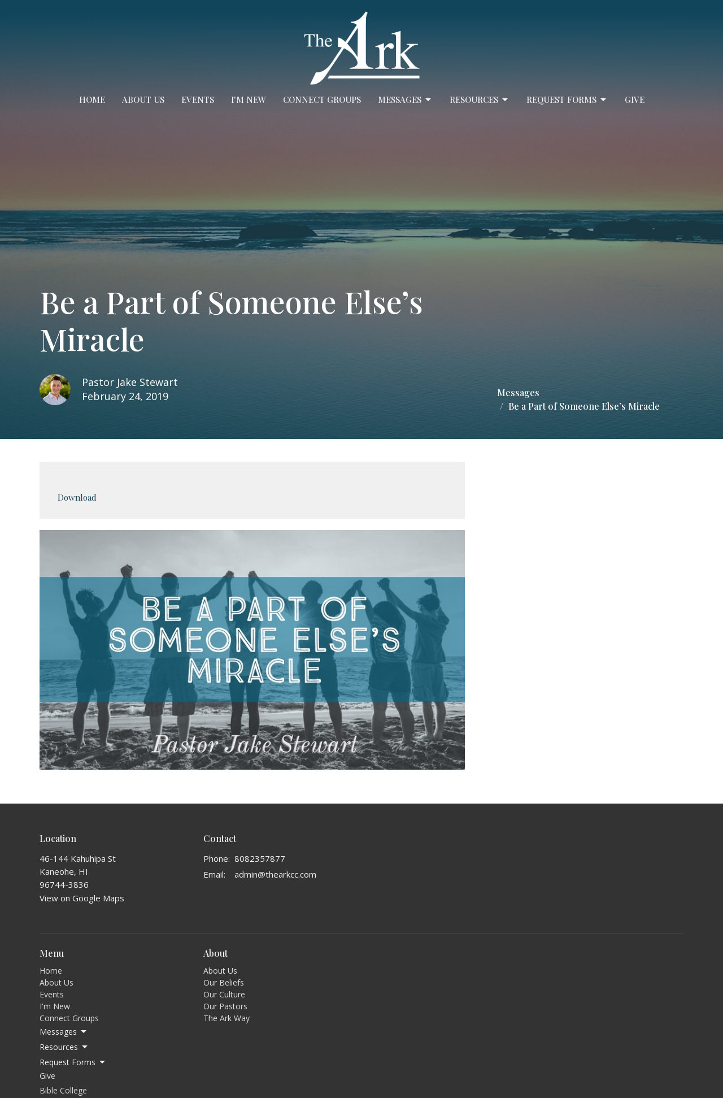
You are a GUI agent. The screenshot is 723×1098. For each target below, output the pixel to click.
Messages (405, 100)
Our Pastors (225, 1006)
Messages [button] (64, 1032)
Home (92, 99)
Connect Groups (322, 99)
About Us (143, 99)
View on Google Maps (82, 898)
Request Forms (567, 100)
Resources (479, 100)
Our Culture (224, 994)
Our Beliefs (223, 982)
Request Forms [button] (73, 1062)
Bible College (63, 1090)
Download (77, 497)
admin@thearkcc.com (275, 874)
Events (197, 99)
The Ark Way (226, 1018)
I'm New (248, 99)
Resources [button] (64, 1047)
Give (634, 99)
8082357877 (259, 858)
